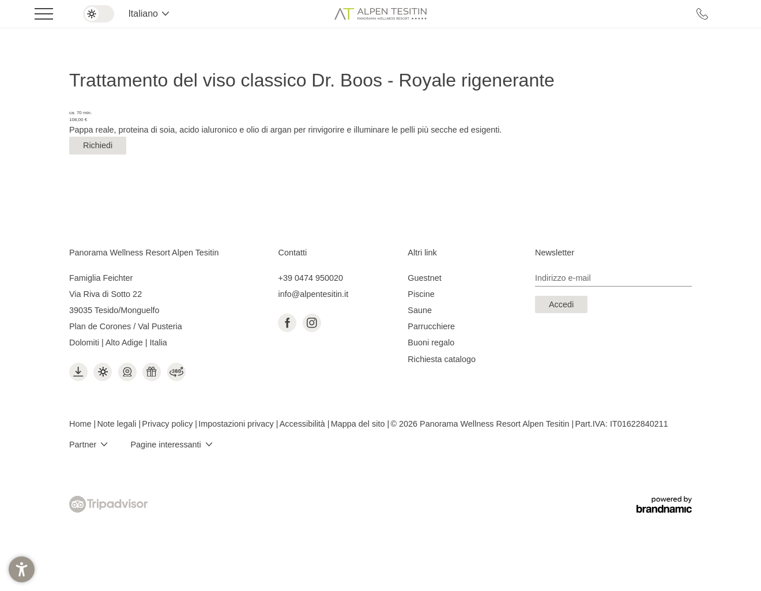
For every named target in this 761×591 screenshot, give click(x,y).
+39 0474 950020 (310, 278)
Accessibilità (303, 423)
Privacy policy (168, 423)
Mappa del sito (359, 423)
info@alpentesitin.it (313, 294)
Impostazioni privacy (237, 423)
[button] (22, 569)
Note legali (117, 423)
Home (81, 423)
